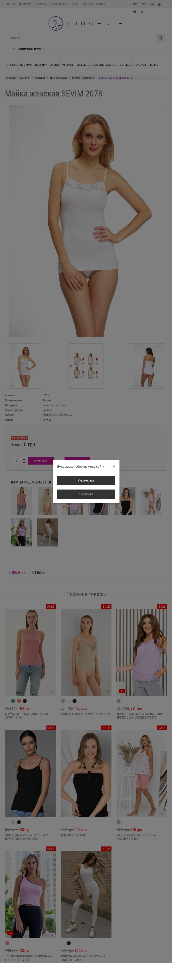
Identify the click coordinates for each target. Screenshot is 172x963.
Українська (86, 480)
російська (86, 494)
